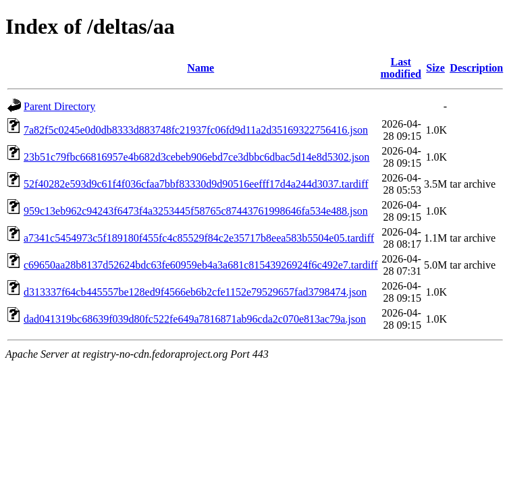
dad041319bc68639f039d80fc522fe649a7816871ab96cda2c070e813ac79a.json (195, 319)
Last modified (400, 68)
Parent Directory (59, 106)
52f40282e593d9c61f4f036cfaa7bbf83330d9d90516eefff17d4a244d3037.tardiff (196, 184)
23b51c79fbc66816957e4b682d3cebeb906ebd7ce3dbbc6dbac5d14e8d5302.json (196, 157)
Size (435, 68)
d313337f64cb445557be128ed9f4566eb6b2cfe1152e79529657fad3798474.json (195, 292)
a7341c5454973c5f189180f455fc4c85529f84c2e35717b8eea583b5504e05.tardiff (199, 238)
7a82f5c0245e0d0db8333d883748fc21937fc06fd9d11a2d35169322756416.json (196, 130)
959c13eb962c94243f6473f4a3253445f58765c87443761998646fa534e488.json (196, 211)
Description (476, 68)
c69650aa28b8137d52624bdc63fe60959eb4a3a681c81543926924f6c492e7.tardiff (200, 265)
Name (200, 68)
